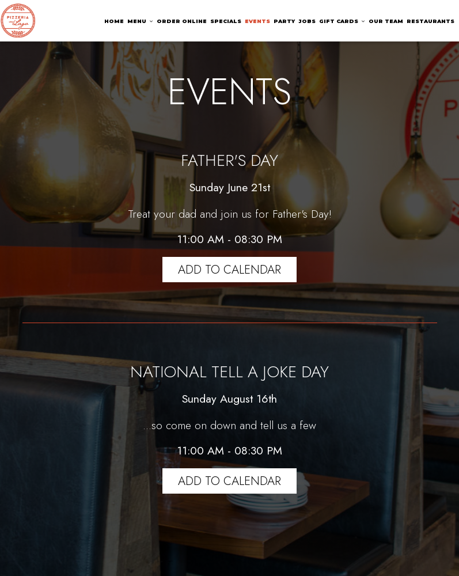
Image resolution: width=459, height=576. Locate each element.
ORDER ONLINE (182, 21)
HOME (114, 21)
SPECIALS (225, 21)
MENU (140, 21)
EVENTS (257, 21)
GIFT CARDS (342, 21)
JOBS (307, 21)
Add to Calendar (229, 269)
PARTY (284, 21)
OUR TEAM (386, 21)
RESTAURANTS (430, 21)
